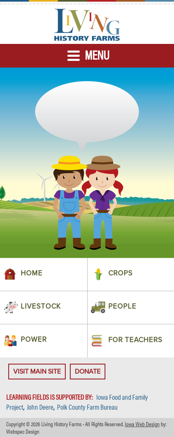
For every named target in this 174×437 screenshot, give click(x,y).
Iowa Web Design (142, 424)
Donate (87, 371)
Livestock (41, 307)
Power (34, 340)
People (122, 307)
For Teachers (135, 340)
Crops (120, 274)
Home (32, 274)
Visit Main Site (37, 371)
